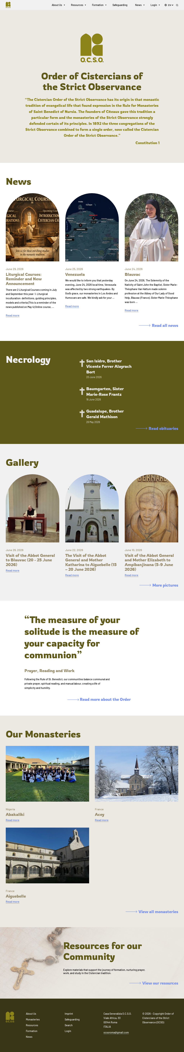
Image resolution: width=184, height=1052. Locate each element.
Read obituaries (157, 428)
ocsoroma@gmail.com (116, 1032)
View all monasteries (152, 911)
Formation (98, 5)
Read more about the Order (99, 699)
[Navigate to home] (10, 5)
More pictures (158, 585)
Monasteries (33, 1019)
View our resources (153, 983)
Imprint (69, 1013)
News (138, 5)
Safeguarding (119, 5)
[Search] (177, 6)
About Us (57, 5)
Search (69, 1025)
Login (154, 5)
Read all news (158, 325)
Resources (77, 5)
